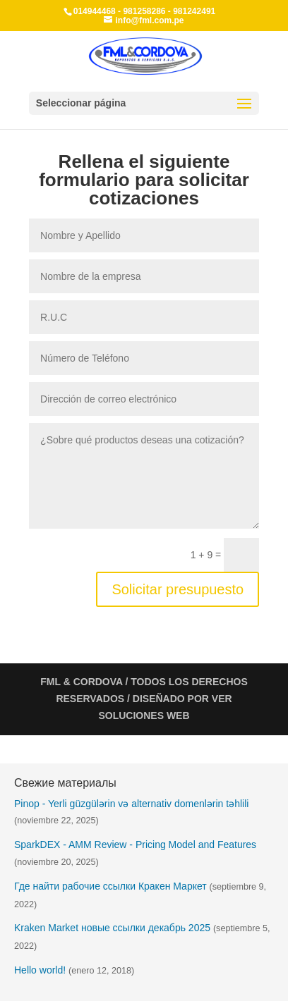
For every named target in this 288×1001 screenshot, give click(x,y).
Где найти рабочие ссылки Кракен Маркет (110, 886)
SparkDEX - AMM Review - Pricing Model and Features (135, 844)
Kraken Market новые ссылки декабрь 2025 (112, 927)
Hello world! (40, 970)
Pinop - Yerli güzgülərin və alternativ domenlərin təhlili (131, 803)
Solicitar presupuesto (178, 589)
